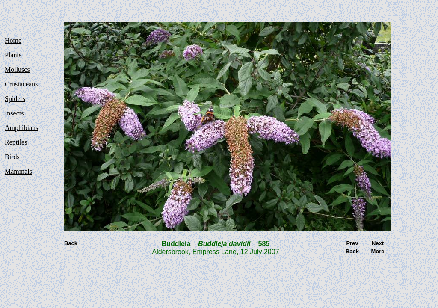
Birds (12, 156)
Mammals (18, 171)
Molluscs (17, 69)
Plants (13, 55)
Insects (14, 113)
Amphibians (21, 127)
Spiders (15, 98)
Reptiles (16, 142)
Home (13, 40)
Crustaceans (21, 84)
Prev (352, 243)
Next (378, 243)
